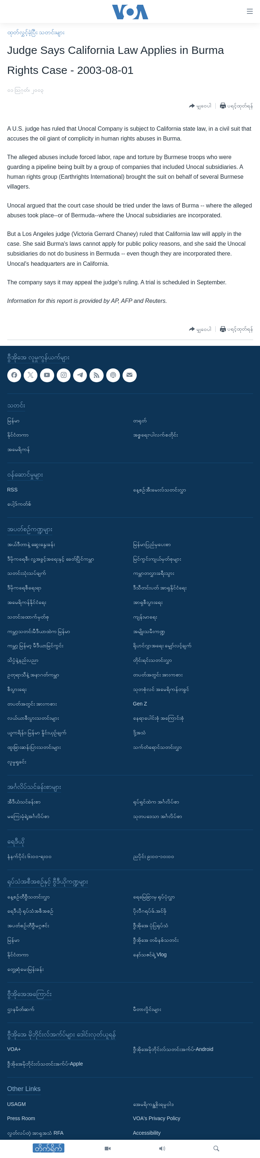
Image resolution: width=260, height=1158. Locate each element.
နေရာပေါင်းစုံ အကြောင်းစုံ (158, 718)
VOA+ (14, 1049)
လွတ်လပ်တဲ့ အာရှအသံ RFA (35, 1133)
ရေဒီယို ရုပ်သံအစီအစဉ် (30, 911)
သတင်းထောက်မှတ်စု (28, 617)
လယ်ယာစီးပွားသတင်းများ (33, 718)
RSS (12, 490)
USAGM (16, 1104)
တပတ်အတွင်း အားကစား (32, 704)
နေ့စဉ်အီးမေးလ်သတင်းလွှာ (159, 490)
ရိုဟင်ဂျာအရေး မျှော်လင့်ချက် (162, 646)
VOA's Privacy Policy (156, 1119)
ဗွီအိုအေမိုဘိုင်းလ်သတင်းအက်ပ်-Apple (45, 1064)
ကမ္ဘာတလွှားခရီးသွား (153, 573)
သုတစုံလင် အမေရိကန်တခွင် (161, 689)
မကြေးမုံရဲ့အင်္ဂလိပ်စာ (28, 816)
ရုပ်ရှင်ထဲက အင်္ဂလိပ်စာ (156, 802)
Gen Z (140, 704)
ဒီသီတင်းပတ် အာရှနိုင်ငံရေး (160, 587)
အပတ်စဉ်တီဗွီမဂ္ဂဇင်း (28, 926)
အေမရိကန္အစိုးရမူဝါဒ (153, 1104)
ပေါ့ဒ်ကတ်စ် (19, 504)
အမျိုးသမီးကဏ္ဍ (149, 631)
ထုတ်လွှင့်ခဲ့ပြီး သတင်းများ (35, 32)
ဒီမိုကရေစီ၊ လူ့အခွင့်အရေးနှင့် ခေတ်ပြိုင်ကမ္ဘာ (51, 559)
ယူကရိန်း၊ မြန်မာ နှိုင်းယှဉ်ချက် (37, 732)
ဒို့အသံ (139, 732)
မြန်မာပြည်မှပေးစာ (152, 544)
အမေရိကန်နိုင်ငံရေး (26, 602)
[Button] (200, 106)
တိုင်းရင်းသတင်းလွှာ (152, 660)
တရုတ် (140, 420)
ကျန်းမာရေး (145, 617)
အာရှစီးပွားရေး (148, 602)
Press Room (21, 1119)
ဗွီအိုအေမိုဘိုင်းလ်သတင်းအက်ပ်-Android (173, 1049)
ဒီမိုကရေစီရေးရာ (24, 587)
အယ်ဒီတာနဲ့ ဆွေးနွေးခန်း (31, 544)
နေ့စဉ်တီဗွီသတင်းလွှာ (28, 897)
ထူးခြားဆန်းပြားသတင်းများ (34, 747)
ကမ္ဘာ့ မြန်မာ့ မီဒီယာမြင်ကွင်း (35, 646)
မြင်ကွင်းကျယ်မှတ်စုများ (157, 559)
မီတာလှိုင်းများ (147, 1009)
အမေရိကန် (18, 449)
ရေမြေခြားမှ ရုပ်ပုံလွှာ (154, 897)
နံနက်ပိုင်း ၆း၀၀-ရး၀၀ (29, 856)
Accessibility (147, 1133)
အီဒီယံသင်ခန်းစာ (24, 802)
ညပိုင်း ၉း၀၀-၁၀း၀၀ (154, 856)
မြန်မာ (13, 420)
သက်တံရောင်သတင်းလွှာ (157, 747)
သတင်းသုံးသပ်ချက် (26, 573)
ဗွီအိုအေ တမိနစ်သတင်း (156, 940)
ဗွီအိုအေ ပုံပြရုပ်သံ (151, 926)
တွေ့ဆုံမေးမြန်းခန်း (25, 969)
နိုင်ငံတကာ (18, 435)
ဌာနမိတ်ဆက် (21, 1009)
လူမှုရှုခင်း (16, 761)
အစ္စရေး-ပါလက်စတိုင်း (155, 435)
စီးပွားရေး (17, 689)
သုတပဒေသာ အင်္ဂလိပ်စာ (158, 816)
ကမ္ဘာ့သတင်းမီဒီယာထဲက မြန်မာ (39, 631)
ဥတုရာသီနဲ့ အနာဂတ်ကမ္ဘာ (33, 674)
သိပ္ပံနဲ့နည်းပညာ (23, 660)
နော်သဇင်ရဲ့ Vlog (150, 954)
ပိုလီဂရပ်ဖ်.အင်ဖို (150, 911)
